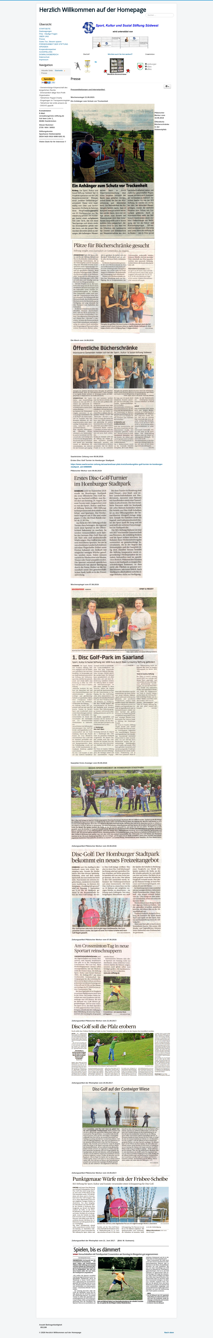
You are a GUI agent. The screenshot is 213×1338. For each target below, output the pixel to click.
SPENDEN (43, 47)
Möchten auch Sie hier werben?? (120, 54)
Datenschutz (44, 57)
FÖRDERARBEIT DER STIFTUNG (53, 44)
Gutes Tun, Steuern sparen (50, 42)
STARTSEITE (44, 29)
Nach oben (169, 1332)
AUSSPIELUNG (45, 52)
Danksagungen (45, 31)
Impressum (43, 60)
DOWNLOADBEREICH (48, 54)
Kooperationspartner (47, 49)
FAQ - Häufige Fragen (48, 34)
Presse (42, 39)
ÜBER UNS (44, 36)
